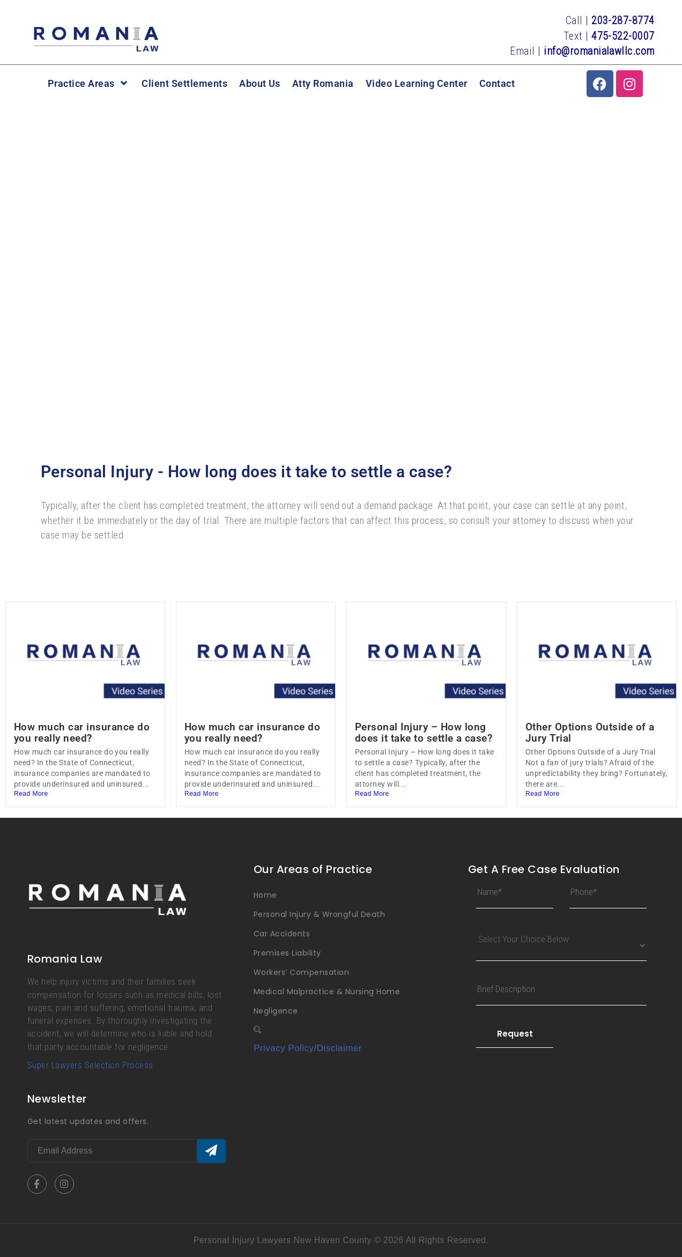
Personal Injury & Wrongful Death (319, 914)
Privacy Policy (284, 1048)
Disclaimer (339, 1048)
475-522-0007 (623, 35)
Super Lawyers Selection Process (90, 1065)
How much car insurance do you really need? (82, 732)
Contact (497, 83)
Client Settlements (184, 83)
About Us (259, 83)
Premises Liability (287, 953)
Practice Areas (89, 83)
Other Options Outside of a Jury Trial (589, 732)
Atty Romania (323, 83)
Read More (31, 793)
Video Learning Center (417, 83)
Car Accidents (282, 933)
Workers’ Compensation (301, 972)
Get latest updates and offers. (88, 1121)
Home (265, 895)
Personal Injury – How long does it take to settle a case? (423, 732)
